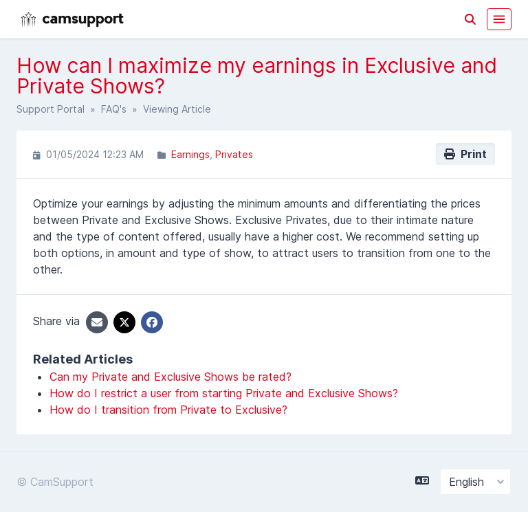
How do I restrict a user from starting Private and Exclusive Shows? (224, 393)
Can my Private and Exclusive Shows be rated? (171, 376)
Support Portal (50, 109)
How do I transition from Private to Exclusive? (168, 409)
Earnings (190, 154)
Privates (234, 154)
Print (465, 154)
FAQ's (113, 109)
